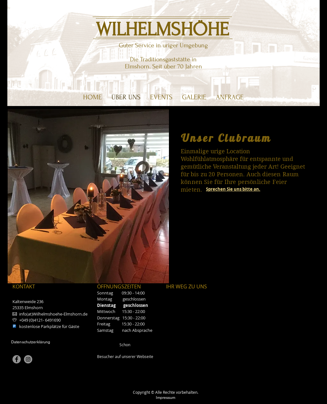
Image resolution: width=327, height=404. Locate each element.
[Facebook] (16, 359)
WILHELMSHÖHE (162, 29)
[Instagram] (28, 359)
